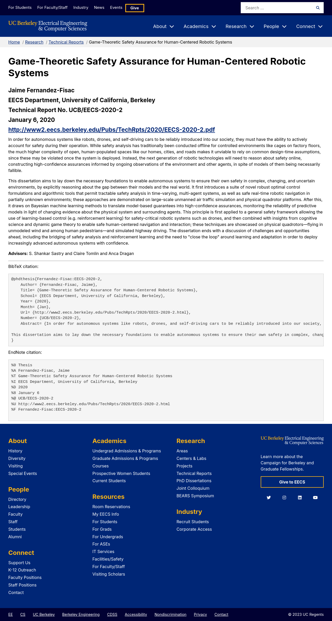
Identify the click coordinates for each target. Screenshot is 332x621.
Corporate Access (194, 529)
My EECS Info (105, 514)
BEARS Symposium (195, 495)
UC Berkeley (44, 614)
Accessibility (136, 614)
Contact (16, 592)
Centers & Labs (191, 458)
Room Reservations (111, 506)
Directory (17, 499)
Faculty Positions (25, 577)
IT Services (103, 551)
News (106, 7)
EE (10, 614)
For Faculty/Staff (54, 7)
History (15, 450)
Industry (85, 7)
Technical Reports (66, 42)
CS (22, 614)
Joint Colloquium (193, 488)
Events (126, 7)
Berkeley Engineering (81, 614)
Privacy (200, 614)
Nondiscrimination (170, 614)
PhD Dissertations (194, 480)
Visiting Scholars (108, 574)
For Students (19, 7)
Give (146, 7)
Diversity (16, 458)
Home (14, 42)
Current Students (109, 480)
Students (17, 529)
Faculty (15, 514)
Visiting (15, 465)
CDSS (112, 614)
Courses (100, 465)
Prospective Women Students (121, 473)
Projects (184, 465)
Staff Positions (22, 585)
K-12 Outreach (22, 569)
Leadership (19, 506)
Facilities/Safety (107, 559)
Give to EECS (292, 482)
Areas (182, 450)
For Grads (102, 529)
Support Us (19, 562)
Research (34, 42)
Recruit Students (193, 521)
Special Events (22, 473)
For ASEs (101, 544)
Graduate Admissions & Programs (125, 458)
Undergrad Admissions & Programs (126, 450)
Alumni (15, 536)
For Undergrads (107, 536)
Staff (13, 521)
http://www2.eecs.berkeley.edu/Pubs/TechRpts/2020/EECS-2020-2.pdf (111, 129)
